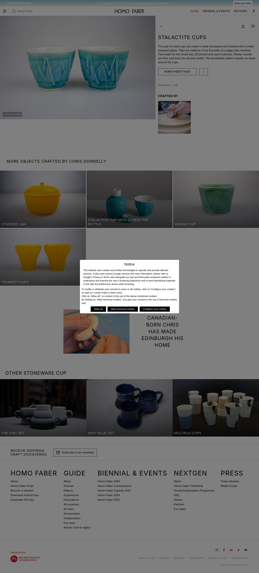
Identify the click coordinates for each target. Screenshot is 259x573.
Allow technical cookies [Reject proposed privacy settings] (123, 309)
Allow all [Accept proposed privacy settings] (98, 309)
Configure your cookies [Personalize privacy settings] (154, 309)
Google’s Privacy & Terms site (98, 277)
